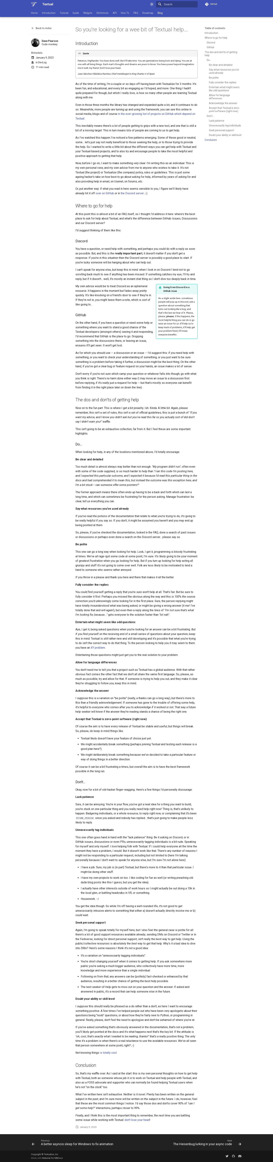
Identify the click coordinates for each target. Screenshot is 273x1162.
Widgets (87, 13)
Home (34, 13)
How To (125, 13)
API (115, 13)
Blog (160, 13)
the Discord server (132, 193)
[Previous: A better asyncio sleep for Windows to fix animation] (73, 1143)
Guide (76, 13)
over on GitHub (105, 193)
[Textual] (34, 4)
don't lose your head (137, 1120)
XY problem (98, 647)
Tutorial (64, 13)
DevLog (42, 62)
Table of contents (215, 28)
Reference (102, 13)
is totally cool (108, 1052)
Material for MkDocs (52, 1158)
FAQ (135, 13)
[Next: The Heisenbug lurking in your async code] (206, 1143)
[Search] (177, 4)
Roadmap (147, 13)
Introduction (49, 13)
